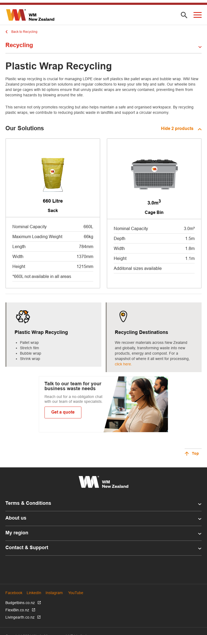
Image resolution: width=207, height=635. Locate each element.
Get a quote (63, 412)
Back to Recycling (24, 32)
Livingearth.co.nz (19, 617)
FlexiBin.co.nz (17, 610)
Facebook (13, 593)
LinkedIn (34, 593)
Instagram (54, 593)
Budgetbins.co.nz (20, 603)
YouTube (75, 593)
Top (195, 454)
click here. (123, 364)
